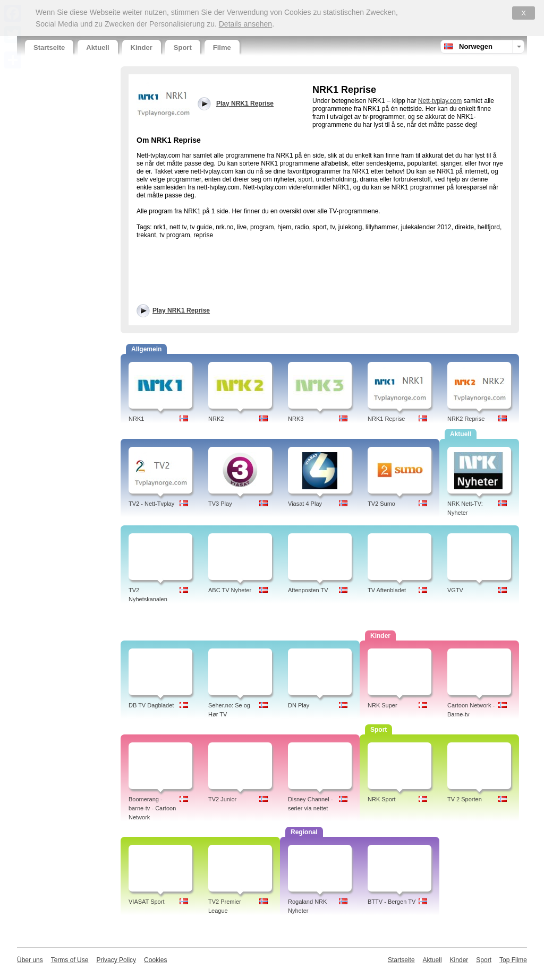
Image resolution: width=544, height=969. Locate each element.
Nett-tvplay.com (440, 101)
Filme (222, 47)
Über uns (30, 960)
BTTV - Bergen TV (391, 901)
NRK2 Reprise (465, 419)
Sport (183, 47)
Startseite (49, 47)
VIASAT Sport (146, 901)
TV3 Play (220, 503)
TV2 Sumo (381, 503)
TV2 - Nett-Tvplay (151, 503)
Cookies (155, 960)
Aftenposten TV (308, 590)
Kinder (141, 47)
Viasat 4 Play (305, 503)
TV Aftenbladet (387, 590)
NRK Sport (382, 799)
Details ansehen (245, 24)
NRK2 (216, 419)
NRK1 (136, 419)
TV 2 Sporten (464, 799)
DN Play (298, 705)
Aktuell (97, 47)
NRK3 (295, 419)
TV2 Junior (222, 799)
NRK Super (382, 705)
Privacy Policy (116, 960)
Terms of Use (70, 960)
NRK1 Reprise (386, 419)
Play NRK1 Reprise (181, 310)
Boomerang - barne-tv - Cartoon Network (152, 808)
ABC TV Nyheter (229, 590)
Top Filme (513, 960)
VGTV (455, 590)
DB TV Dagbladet (151, 705)
